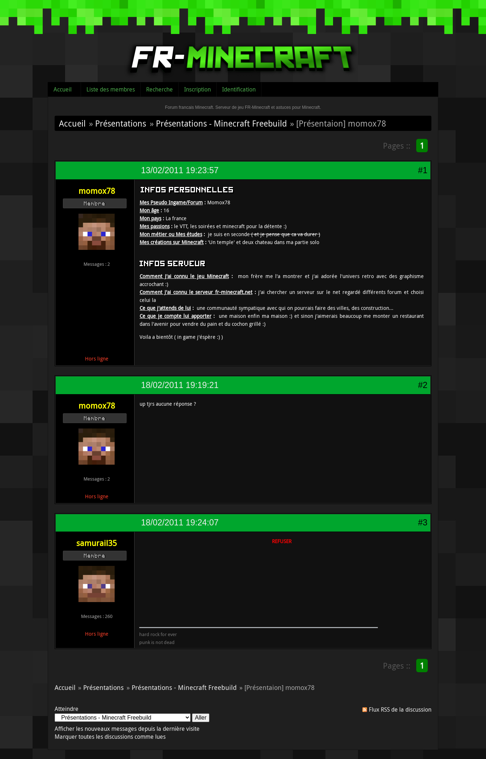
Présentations (120, 123)
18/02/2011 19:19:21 (179, 385)
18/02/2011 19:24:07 (179, 522)
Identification (239, 89)
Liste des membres (110, 89)
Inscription (197, 89)
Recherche (159, 89)
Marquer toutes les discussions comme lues (110, 737)
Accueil (63, 89)
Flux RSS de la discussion (400, 709)
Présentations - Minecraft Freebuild (221, 123)
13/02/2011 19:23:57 (179, 170)
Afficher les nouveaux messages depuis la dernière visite (127, 729)
